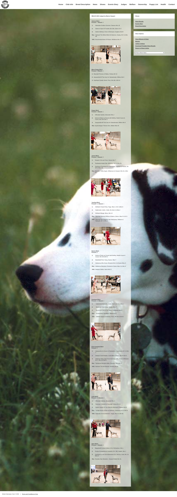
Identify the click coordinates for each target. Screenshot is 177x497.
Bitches (137, 41)
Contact (171, 4)
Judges (124, 4)
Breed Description (83, 4)
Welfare (132, 4)
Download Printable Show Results (145, 46)
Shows (102, 4)
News (95, 4)
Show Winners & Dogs (142, 39)
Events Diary (113, 4)
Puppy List (153, 4)
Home (60, 4)
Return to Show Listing (142, 48)
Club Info (69, 4)
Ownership (142, 4)
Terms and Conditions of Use (30, 494)
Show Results (139, 21)
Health (163, 4)
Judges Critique (140, 43)
